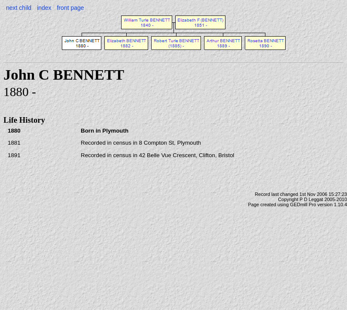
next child (18, 7)
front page (70, 7)
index (44, 7)
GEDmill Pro (303, 204)
